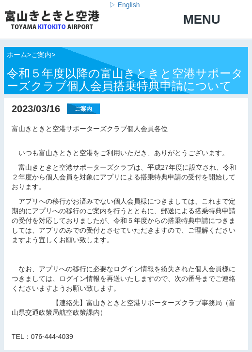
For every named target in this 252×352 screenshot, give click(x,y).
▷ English (124, 5)
